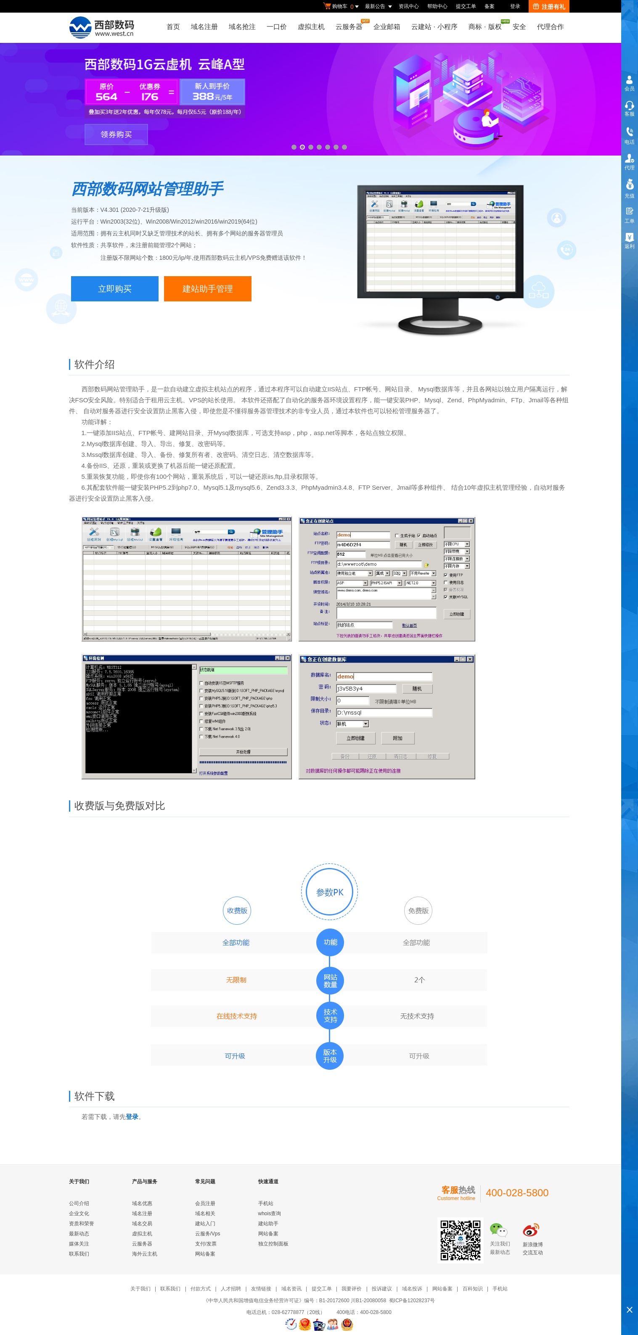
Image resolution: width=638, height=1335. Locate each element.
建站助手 (268, 1224)
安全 (519, 26)
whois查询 (269, 1213)
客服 (630, 114)
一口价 (277, 26)
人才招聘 (231, 1289)
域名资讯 (291, 1289)
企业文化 (79, 1213)
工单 (630, 221)
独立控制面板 (273, 1244)
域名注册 (204, 26)
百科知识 (473, 1289)
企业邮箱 (386, 26)
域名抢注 (242, 26)
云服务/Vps (207, 1234)
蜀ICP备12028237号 (412, 1300)
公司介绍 (79, 1203)
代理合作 (550, 26)
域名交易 (142, 1224)
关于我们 (140, 1289)
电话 (630, 142)
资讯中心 (409, 6)
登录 (515, 6)
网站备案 (205, 1254)
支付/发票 (206, 1244)
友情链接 (261, 1289)
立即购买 (115, 288)
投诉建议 (382, 1289)
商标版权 (487, 24)
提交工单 (466, 6)
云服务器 (351, 24)
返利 (630, 246)
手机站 (265, 1203)
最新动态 (79, 1234)
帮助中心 (437, 6)
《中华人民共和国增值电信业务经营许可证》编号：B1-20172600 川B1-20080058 (294, 1300)
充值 (630, 196)
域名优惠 (142, 1203)
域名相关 (205, 1213)
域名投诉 (412, 1289)
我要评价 (352, 1289)
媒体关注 (79, 1244)
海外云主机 (144, 1254)
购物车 (342, 7)
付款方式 (201, 1289)
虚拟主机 (311, 26)
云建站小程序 (434, 26)
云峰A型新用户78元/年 (319, 99)
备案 (489, 6)
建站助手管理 (208, 288)
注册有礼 (549, 6)
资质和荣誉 (81, 1224)
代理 (630, 168)
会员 (630, 89)
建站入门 (205, 1224)
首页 (173, 26)
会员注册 (205, 1203)
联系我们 (79, 1254)
